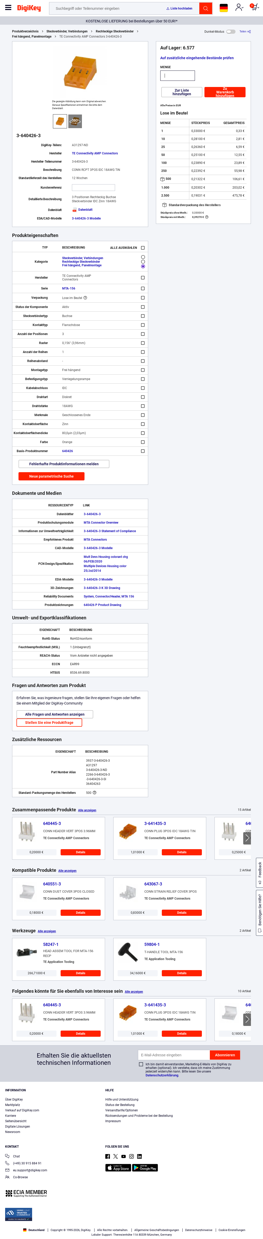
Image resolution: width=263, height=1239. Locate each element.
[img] (29, 9)
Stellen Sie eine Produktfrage (49, 722)
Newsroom (12, 1132)
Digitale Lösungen (17, 1126)
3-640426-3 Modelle (86, 218)
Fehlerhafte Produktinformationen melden (64, 464)
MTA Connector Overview (101, 522)
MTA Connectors (95, 539)
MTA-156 (68, 288)
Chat (12, 1156)
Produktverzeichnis (25, 31)
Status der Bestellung (120, 1105)
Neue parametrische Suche (51, 476)
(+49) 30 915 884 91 (23, 1163)
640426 (67, 451)
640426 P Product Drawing (102, 605)
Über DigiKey (14, 1099)
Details (80, 852)
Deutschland (33, 1230)
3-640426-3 (92, 514)
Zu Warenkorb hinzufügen (225, 92)
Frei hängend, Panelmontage (31, 36)
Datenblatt (82, 210)
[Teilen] (245, 31)
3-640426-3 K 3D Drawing (102, 588)
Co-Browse (16, 1177)
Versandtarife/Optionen (121, 1110)
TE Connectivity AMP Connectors (95, 153)
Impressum (113, 1121)
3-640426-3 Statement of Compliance (110, 531)
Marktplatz (12, 1105)
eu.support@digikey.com (26, 1170)
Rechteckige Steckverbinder (115, 31)
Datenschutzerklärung (162, 1075)
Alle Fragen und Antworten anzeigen (54, 714)
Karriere (10, 1116)
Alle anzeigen (87, 810)
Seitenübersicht (15, 1121)
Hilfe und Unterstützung (121, 1099)
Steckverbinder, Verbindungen (67, 31)
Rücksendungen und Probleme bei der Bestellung (139, 1116)
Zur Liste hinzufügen (182, 92)
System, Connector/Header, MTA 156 (109, 596)
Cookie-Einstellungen (232, 1230)
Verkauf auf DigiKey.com (22, 1110)
